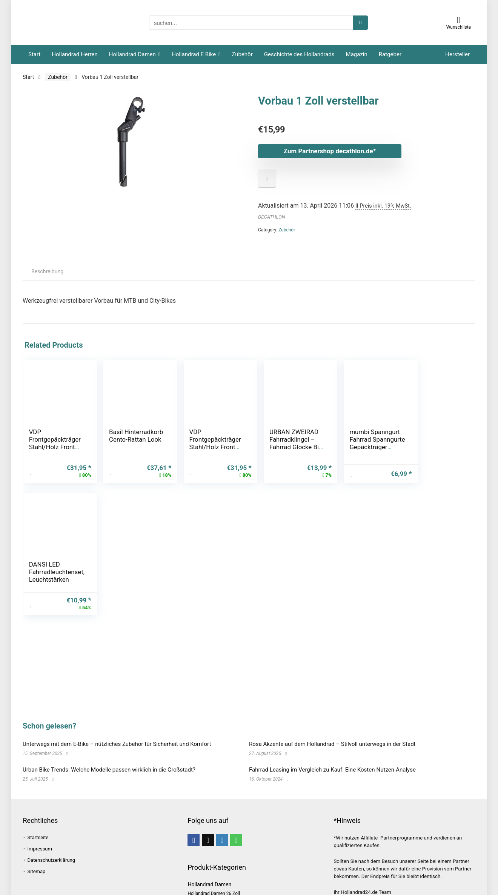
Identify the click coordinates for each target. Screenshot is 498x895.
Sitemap (37, 871)
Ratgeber (390, 54)
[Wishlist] (458, 20)
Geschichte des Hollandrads (299, 54)
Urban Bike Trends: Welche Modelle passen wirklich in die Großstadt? (109, 769)
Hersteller (457, 54)
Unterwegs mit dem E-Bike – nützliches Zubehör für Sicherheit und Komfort (117, 744)
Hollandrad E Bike (194, 54)
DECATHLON (271, 217)
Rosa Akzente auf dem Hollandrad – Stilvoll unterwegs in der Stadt (332, 744)
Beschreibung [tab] (47, 271)
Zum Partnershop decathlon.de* (330, 151)
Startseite (38, 837)
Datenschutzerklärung (51, 860)
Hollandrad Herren (75, 54)
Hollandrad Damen (132, 54)
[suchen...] (360, 22)
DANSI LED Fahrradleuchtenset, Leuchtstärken (436, 439)
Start (34, 54)
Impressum (40, 849)
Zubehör (242, 54)
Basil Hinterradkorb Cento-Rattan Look (131, 439)
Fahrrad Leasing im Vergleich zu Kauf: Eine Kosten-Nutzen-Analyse (332, 769)
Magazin (356, 54)
